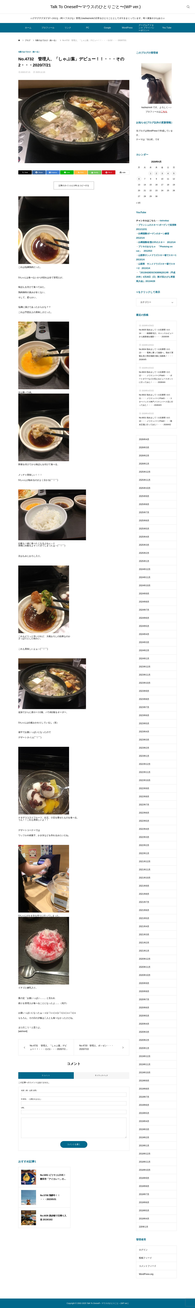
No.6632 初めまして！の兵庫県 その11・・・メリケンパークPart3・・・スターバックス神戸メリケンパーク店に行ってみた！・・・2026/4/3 (156, 400)
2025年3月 (144, 545)
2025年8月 (144, 504)
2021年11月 (144, 869)
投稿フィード (145, 1258)
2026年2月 (144, 455)
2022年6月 (144, 813)
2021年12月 (144, 861)
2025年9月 (144, 496)
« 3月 (138, 203)
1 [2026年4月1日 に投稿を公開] (150, 173)
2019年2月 (144, 1137)
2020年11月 (144, 967)
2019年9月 (144, 1080)
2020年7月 (144, 999)
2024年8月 (144, 602)
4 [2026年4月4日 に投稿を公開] (168, 173)
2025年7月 (144, 512)
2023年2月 (144, 748)
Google (107, 28)
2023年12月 (144, 666)
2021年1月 (144, 951)
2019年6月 (144, 1105)
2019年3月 (144, 1129)
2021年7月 (144, 902)
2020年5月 (144, 1016)
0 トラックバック (101, 1075)
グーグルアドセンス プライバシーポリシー (146, 27)
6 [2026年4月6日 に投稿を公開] (139, 179)
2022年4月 (144, 829)
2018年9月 (144, 1178)
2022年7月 (144, 804)
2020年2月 (144, 1040)
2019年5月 (144, 1113)
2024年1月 (144, 658)
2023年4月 (144, 731)
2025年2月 (144, 553)
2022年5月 (144, 821)
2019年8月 (144, 1089)
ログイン (143, 1250)
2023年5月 (144, 723)
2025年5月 (144, 529)
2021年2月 (144, 942)
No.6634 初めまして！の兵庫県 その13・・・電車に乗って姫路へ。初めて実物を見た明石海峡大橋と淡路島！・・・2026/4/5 (156, 354)
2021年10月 (144, 878)
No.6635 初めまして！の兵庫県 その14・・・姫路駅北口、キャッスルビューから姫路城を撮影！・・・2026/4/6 (156, 333)
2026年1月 (144, 464)
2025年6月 (144, 520)
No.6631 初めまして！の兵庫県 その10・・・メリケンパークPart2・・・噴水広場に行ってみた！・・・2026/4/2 (155, 421)
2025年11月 (144, 480)
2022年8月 (144, 796)
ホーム (28, 28)
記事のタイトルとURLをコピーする (74, 185)
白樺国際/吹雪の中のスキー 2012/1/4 (157, 242)
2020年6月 (144, 1007)
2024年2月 (144, 650)
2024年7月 (144, 610)
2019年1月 (144, 1145)
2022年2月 (144, 845)
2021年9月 (144, 886)
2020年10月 (144, 975)
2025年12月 (144, 472)
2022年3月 (144, 837)
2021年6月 (144, 910)
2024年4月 (144, 634)
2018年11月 (144, 1162)
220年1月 (143, 1227)
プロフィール (47, 28)
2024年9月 (144, 593)
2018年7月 (144, 1194)
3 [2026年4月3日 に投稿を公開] (162, 173)
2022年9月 (144, 788)
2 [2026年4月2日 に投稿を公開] (156, 173)
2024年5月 (144, 626)
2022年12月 (144, 764)
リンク (68, 28)
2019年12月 (144, 1056)
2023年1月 (144, 756)
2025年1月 (144, 561)
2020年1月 (144, 1048)
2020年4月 (144, 1024)
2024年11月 (144, 577)
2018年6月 (144, 1202)
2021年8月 (144, 894)
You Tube (166, 28)
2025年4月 (144, 537)
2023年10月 (144, 683)
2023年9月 (144, 691)
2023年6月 (144, 715)
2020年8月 (144, 991)
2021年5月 (144, 918)
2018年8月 (144, 1186)
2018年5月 (144, 1210)
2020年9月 (144, 983)
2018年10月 (144, 1170)
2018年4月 (144, 1218)
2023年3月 (144, 740)
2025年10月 (144, 488)
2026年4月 (144, 439)
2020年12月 (144, 959)
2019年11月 (144, 1064)
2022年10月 (144, 780)
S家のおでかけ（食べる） (29, 52)
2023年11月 (144, 675)
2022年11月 (144, 772)
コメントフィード (147, 1266)
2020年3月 (144, 1032)
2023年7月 (144, 707)
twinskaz (164, 220)
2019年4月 (144, 1121)
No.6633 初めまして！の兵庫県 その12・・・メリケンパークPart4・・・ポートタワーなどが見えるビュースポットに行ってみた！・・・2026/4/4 (156, 377)
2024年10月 (144, 585)
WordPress (127, 28)
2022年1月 (144, 853)
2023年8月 (144, 699)
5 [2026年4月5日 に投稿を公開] (173, 173)
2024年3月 (144, 642)
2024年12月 (144, 569)
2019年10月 (144, 1072)
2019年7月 (144, 1097)
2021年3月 (144, 934)
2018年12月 (144, 1154)
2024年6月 (144, 618)
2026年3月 (144, 447)
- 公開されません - (31, 1099)
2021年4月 (144, 926)
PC (87, 28)
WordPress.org (146, 1274)
